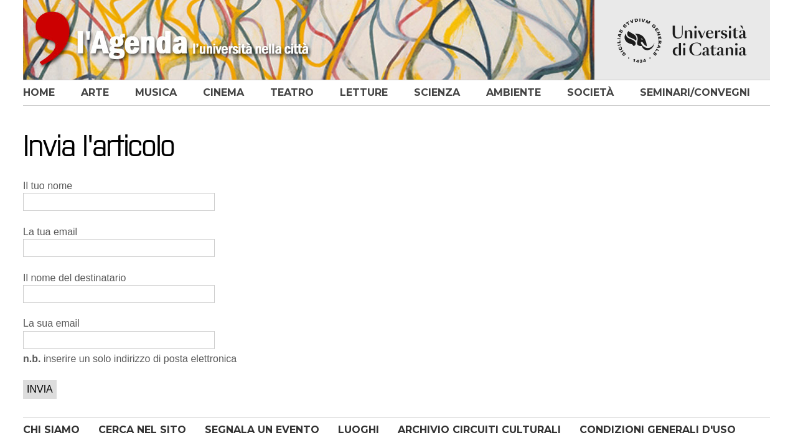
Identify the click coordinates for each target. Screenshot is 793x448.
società (590, 92)
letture (364, 92)
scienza (437, 92)
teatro (292, 92)
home (39, 92)
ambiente (513, 92)
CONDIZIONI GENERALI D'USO (658, 430)
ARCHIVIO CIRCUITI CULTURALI (479, 430)
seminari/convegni (695, 92)
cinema (223, 92)
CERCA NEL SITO (142, 430)
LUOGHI (358, 430)
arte (95, 92)
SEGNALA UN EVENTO (262, 430)
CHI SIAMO (51, 430)
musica (156, 92)
